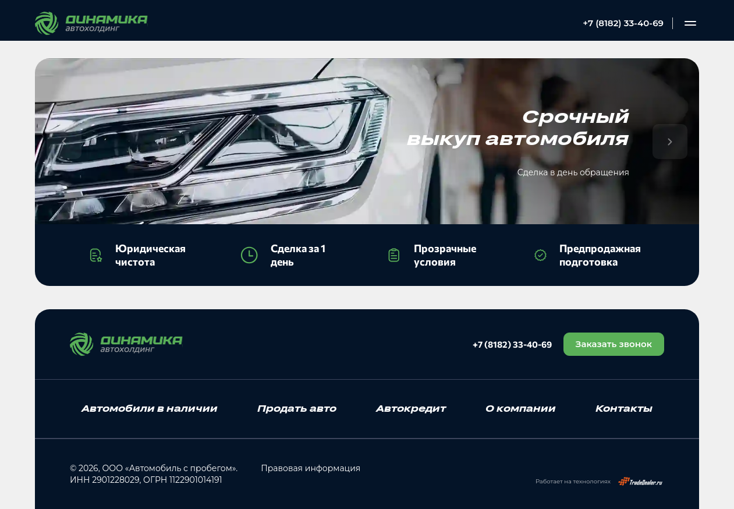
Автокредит (411, 408)
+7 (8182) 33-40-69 (623, 23)
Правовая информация (310, 468)
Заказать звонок (614, 343)
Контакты (624, 408)
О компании (520, 408)
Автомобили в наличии (149, 408)
